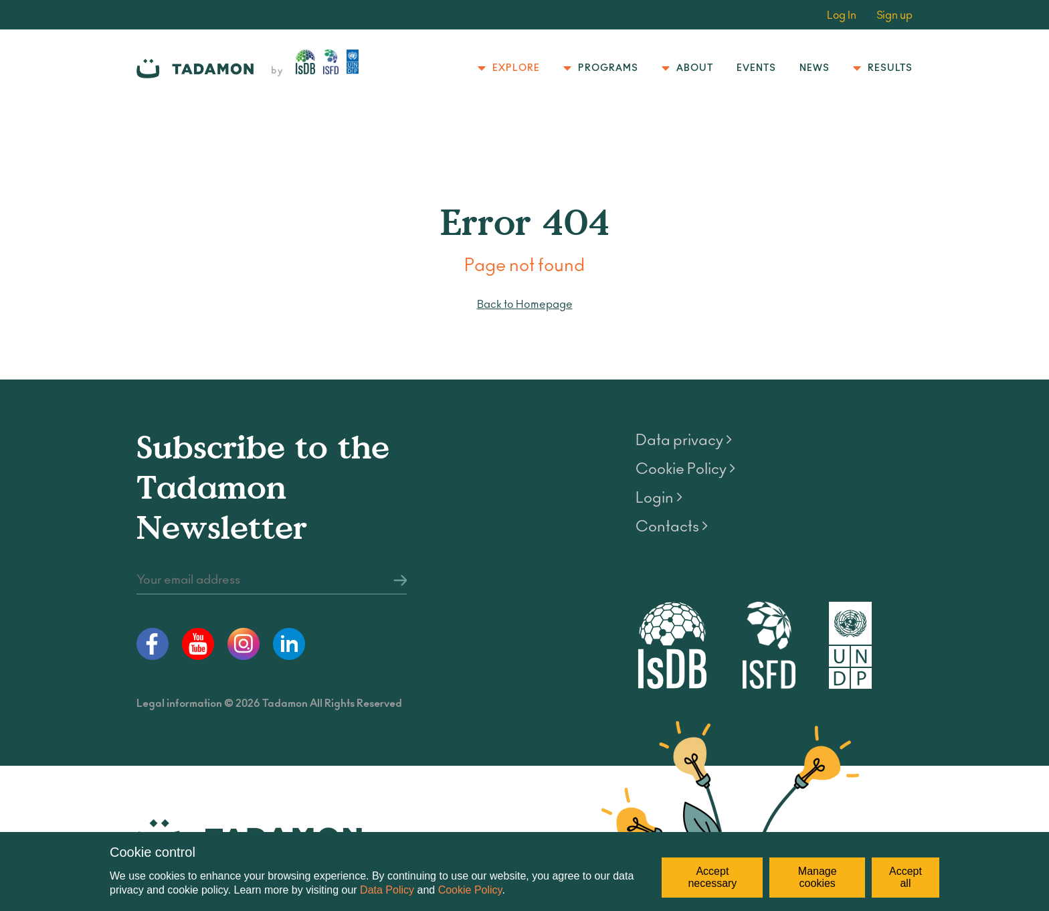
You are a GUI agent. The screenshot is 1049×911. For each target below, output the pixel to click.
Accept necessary (712, 877)
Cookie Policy (470, 890)
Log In (841, 15)
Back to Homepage (525, 304)
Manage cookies (817, 877)
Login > (659, 498)
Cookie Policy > (685, 469)
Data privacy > (684, 440)
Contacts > (672, 526)
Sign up (894, 15)
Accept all (905, 877)
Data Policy (387, 890)
